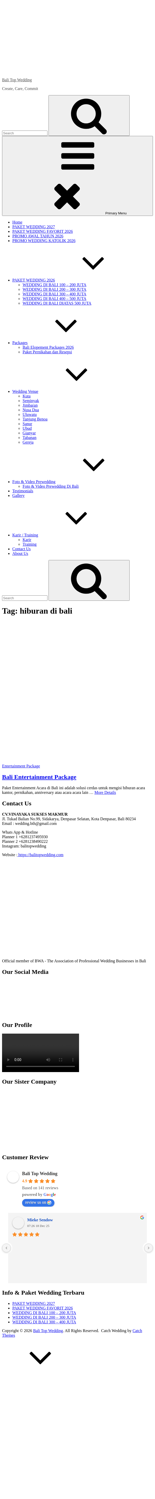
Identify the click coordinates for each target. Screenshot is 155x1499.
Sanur (27, 424)
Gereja (28, 442)
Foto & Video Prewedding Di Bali (51, 486)
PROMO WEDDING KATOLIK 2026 (43, 240)
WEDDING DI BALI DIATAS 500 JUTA (57, 303)
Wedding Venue (63, 391)
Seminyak (31, 400)
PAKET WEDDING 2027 (33, 227)
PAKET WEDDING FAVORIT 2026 (42, 231)
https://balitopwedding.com (40, 855)
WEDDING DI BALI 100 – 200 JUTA (54, 285)
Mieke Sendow (40, 1220)
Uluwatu (30, 414)
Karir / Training (63, 535)
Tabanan (29, 437)
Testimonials (22, 491)
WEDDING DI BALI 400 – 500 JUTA (54, 298)
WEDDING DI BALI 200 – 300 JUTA (54, 289)
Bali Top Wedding (17, 80)
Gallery (18, 495)
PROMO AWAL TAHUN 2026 (37, 236)
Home (17, 222)
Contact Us (21, 549)
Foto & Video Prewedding (72, 481)
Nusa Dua (31, 410)
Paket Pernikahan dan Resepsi (47, 352)
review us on (38, 1202)
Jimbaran (30, 405)
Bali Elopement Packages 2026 (48, 347)
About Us (20, 553)
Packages (58, 343)
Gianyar (29, 433)
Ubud (27, 428)
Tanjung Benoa (35, 419)
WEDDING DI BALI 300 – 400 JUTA (54, 294)
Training (30, 544)
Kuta (27, 396)
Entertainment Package (21, 766)
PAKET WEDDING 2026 (72, 280)
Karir (27, 539)
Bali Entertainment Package (39, 777)
